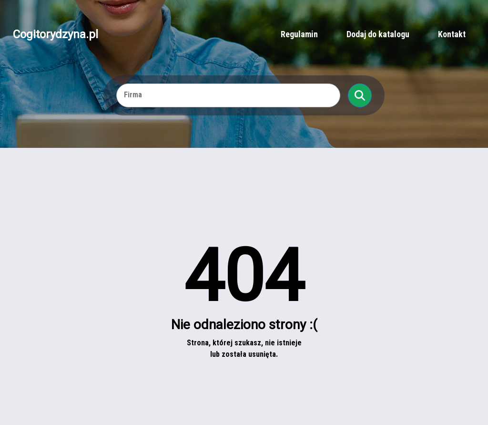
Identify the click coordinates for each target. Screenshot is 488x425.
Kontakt (452, 34)
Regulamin (299, 34)
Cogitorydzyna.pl (55, 34)
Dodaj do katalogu (377, 34)
